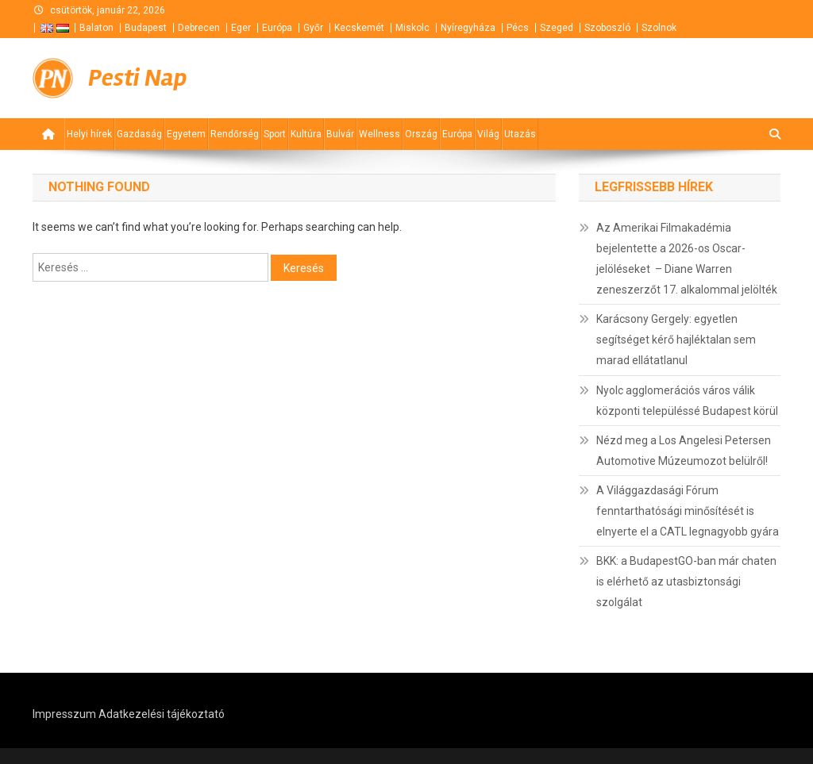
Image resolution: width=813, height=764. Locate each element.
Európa (277, 27)
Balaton (96, 27)
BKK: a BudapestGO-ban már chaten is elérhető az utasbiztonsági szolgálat (686, 582)
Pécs (518, 27)
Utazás (520, 134)
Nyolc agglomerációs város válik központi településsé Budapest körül (687, 400)
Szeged (556, 27)
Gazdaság (139, 134)
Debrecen (199, 27)
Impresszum (64, 714)
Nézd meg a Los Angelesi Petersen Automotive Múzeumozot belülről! (683, 450)
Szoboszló (607, 27)
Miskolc (412, 27)
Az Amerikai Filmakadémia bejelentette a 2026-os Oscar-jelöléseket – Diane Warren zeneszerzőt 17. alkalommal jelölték (686, 258)
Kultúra (306, 134)
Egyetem (186, 134)
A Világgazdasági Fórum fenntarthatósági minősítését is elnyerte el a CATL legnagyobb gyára (687, 511)
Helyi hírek (89, 134)
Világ (488, 134)
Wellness (379, 134)
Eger (241, 27)
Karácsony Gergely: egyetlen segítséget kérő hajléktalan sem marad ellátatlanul (676, 340)
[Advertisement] (589, 78)
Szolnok (659, 27)
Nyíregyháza (468, 27)
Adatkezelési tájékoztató (161, 714)
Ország (421, 134)
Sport (275, 134)
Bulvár (340, 134)
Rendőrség (234, 134)
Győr (313, 27)
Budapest (146, 27)
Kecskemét (359, 27)
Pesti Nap (137, 78)
